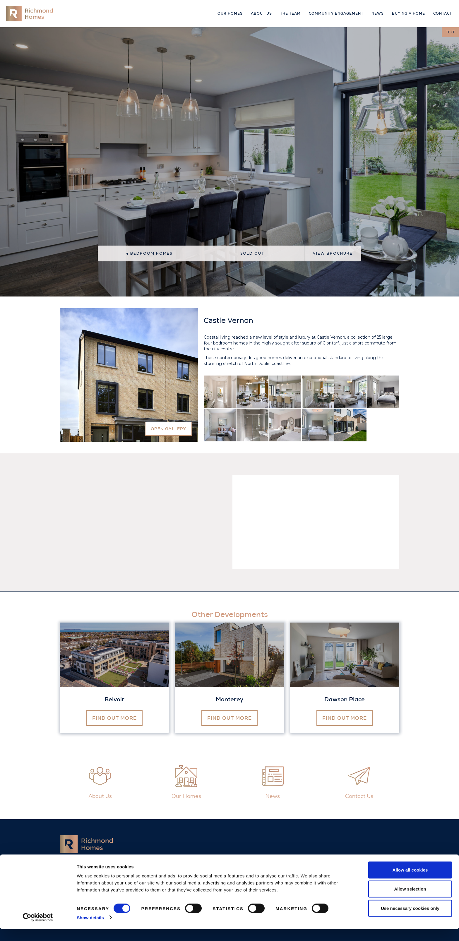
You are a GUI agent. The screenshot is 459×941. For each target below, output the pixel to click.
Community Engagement (336, 13)
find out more (114, 718)
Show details (90, 929)
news (377, 13)
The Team (290, 13)
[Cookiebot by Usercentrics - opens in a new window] (38, 929)
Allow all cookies (410, 881)
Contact (442, 13)
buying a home (408, 13)
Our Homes (230, 13)
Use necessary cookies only (410, 920)
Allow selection (410, 901)
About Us (261, 13)
